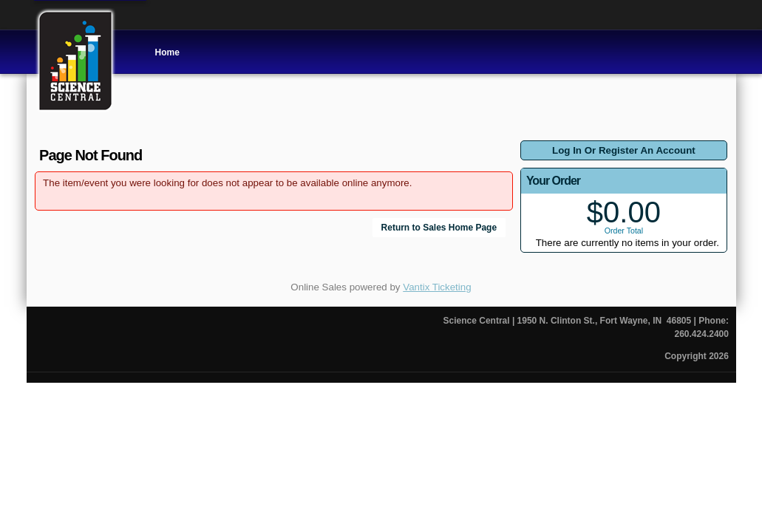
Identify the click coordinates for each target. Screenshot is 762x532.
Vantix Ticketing (437, 287)
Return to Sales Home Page (439, 227)
